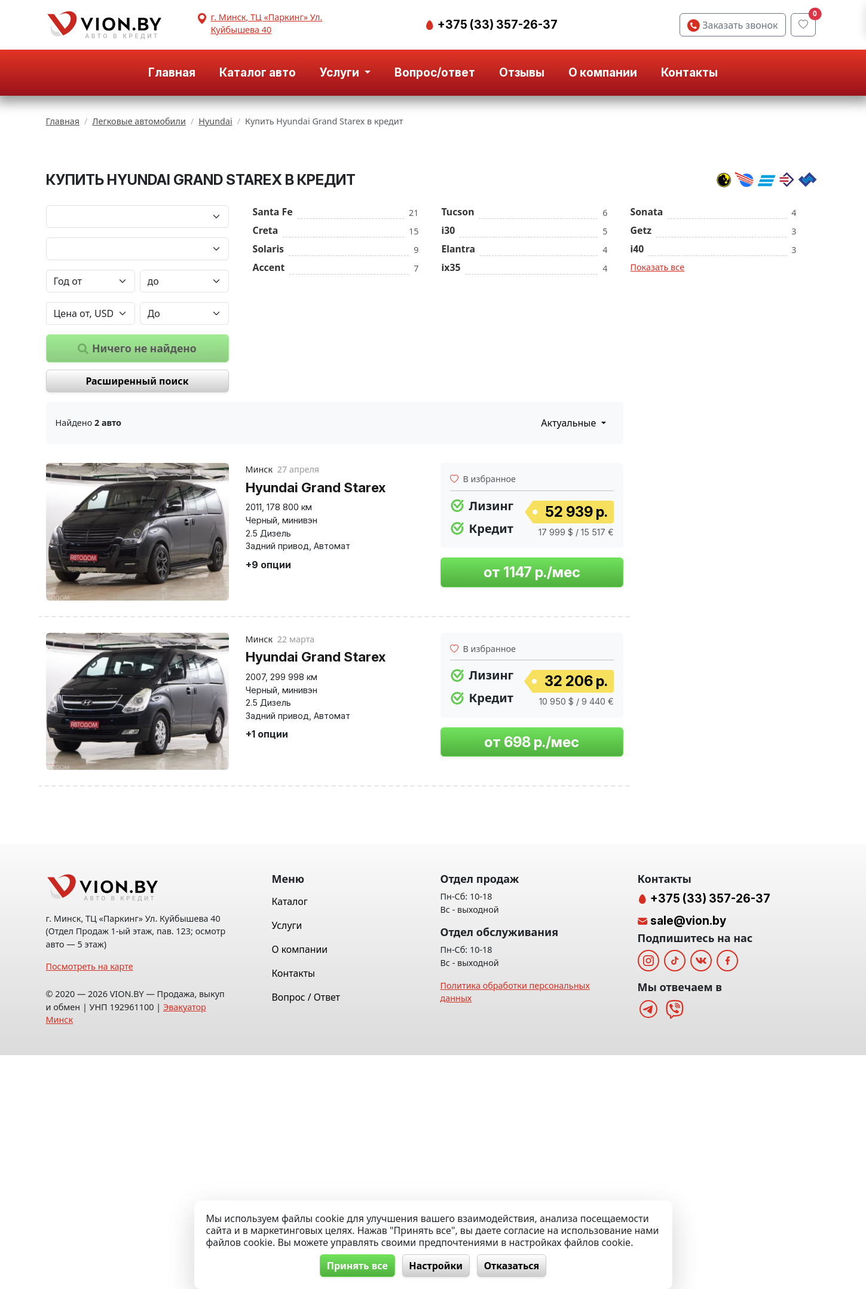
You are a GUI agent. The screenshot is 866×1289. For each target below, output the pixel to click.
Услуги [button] (341, 72)
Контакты (689, 72)
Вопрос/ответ (434, 72)
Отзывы (521, 72)
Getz (641, 378)
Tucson (458, 360)
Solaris (268, 397)
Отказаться (513, 1265)
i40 (637, 397)
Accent (269, 415)
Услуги (287, 1159)
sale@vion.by (688, 1154)
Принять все (355, 1265)
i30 (448, 378)
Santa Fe (273, 360)
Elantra (458, 397)
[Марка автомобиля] (137, 365)
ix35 (451, 415)
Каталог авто (257, 72)
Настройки (436, 1265)
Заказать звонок (732, 25)
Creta (266, 378)
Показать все (658, 415)
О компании (602, 72)
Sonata (647, 360)
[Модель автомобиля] (137, 397)
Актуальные (569, 571)
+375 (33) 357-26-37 (496, 24)
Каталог (290, 1135)
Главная (171, 72)
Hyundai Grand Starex (315, 635)
